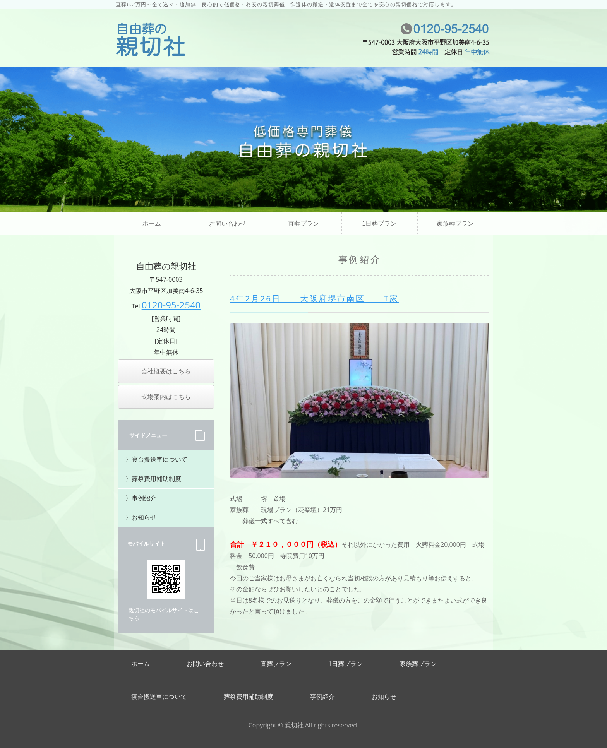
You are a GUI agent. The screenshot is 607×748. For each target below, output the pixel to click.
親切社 (294, 725)
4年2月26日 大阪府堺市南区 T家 (314, 298)
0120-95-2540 (171, 304)
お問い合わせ (227, 223)
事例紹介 (144, 498)
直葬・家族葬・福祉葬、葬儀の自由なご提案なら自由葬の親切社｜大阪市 (150, 40)
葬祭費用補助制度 (156, 478)
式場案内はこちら (166, 396)
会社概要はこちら (166, 371)
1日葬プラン (379, 223)
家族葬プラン (455, 223)
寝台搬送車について (159, 459)
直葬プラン (303, 223)
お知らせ (144, 517)
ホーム (151, 223)
